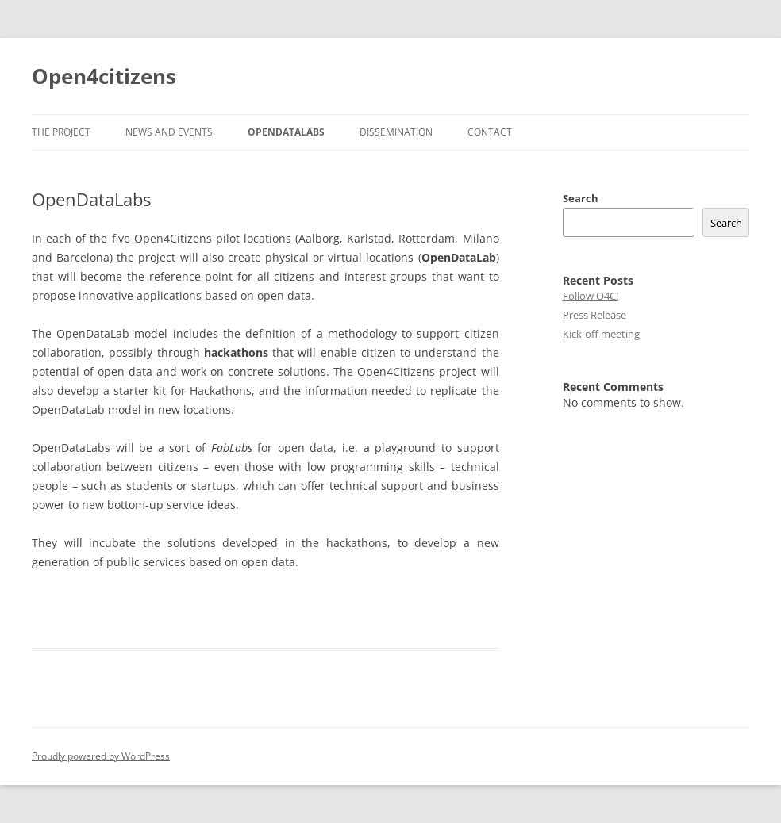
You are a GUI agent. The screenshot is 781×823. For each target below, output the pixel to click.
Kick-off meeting (601, 334)
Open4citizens (104, 76)
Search (580, 198)
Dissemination (396, 132)
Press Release (594, 315)
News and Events (169, 132)
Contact (489, 132)
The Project (61, 132)
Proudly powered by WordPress (101, 756)
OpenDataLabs (286, 132)
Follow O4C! (590, 296)
